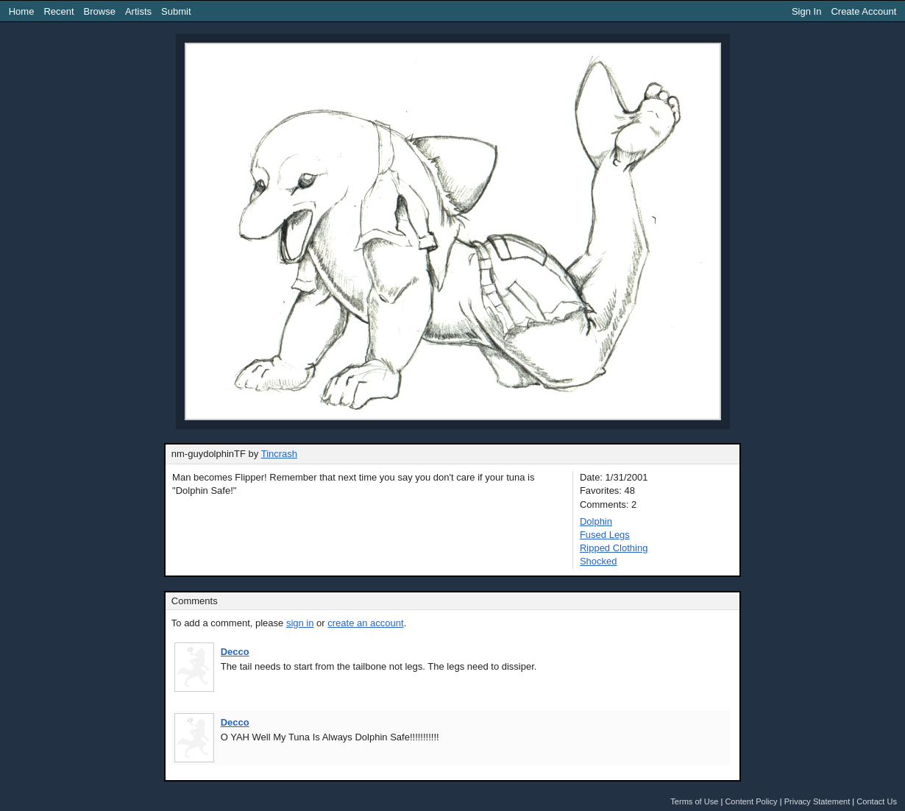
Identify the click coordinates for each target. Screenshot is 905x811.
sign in (300, 622)
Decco (235, 651)
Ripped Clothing (614, 547)
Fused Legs (605, 534)
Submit (176, 11)
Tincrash (279, 453)
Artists (138, 11)
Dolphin (596, 521)
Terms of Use (694, 801)
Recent (58, 11)
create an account (365, 622)
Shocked (598, 561)
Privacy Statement (817, 801)
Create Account (863, 11)
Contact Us (876, 801)
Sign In (806, 11)
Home (22, 11)
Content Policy (751, 801)
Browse (100, 11)
